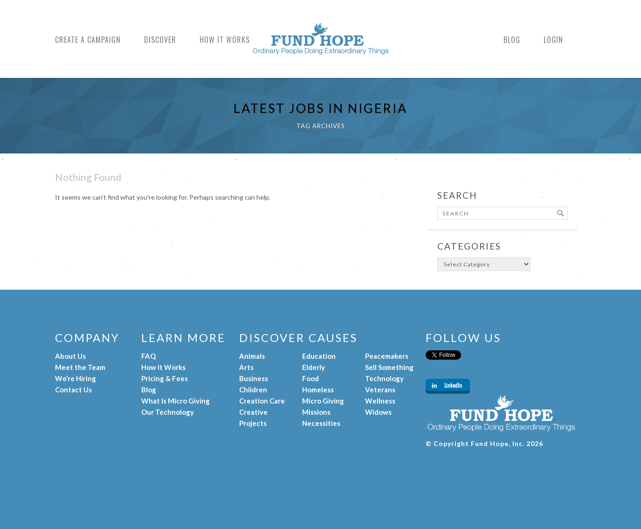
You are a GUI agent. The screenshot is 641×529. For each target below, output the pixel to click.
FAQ (148, 356)
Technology (384, 378)
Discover (160, 40)
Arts (246, 367)
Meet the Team (80, 367)
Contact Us (73, 389)
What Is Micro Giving (175, 401)
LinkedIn (453, 385)
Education (319, 356)
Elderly (313, 367)
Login (553, 40)
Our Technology (167, 412)
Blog (511, 40)
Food (310, 378)
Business (253, 378)
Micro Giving (323, 401)
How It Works (225, 40)
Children (253, 389)
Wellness (380, 401)
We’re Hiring (75, 378)
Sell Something (389, 367)
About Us (70, 356)
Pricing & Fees (164, 378)
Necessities (321, 423)
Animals (252, 356)
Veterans (380, 389)
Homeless (318, 389)
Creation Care (262, 401)
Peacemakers (386, 356)
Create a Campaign (88, 40)
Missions (316, 412)
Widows (378, 412)
